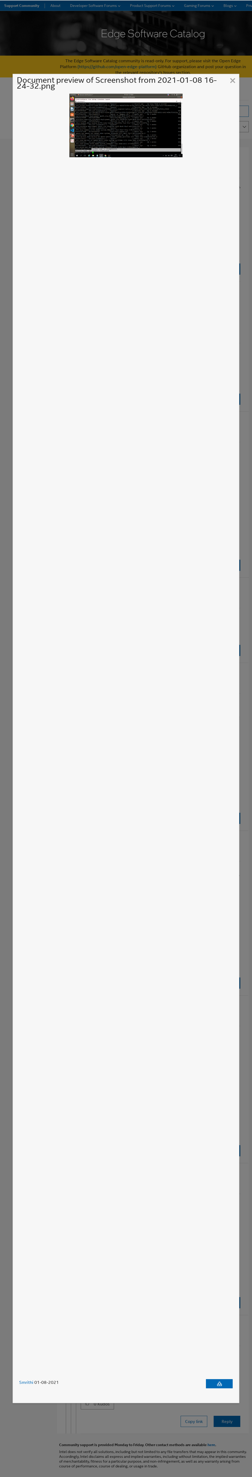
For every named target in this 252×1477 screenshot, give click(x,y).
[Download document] (219, 1383)
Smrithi (26, 1382)
